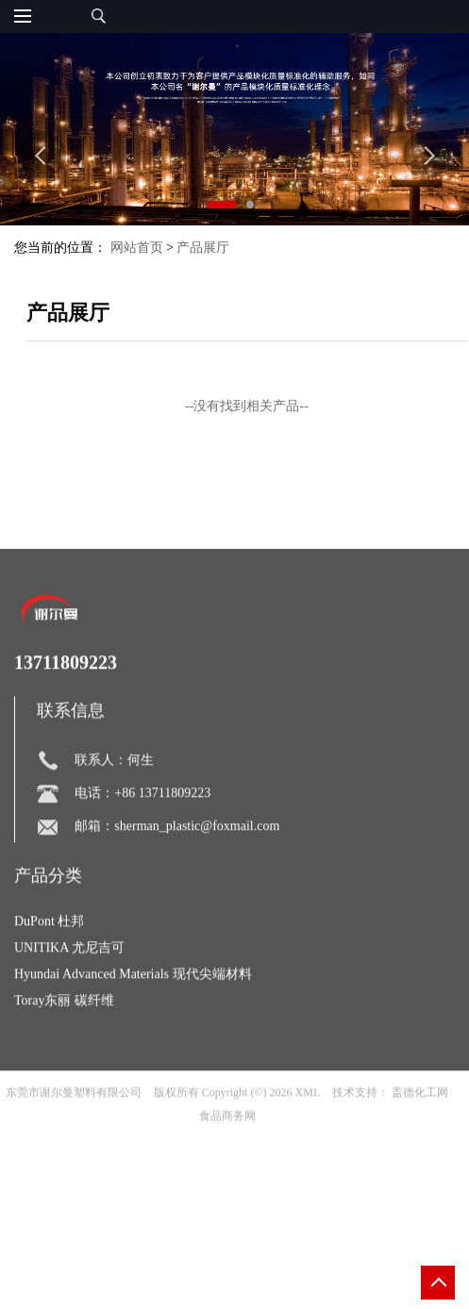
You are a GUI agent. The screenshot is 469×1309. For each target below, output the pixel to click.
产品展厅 (202, 247)
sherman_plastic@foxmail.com (196, 850)
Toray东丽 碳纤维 (64, 1025)
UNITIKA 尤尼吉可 (69, 972)
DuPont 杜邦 (49, 945)
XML (308, 1116)
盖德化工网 (420, 1116)
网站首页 (136, 247)
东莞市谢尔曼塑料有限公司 (74, 1116)
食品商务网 (227, 1140)
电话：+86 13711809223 (142, 817)
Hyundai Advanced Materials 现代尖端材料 (133, 998)
